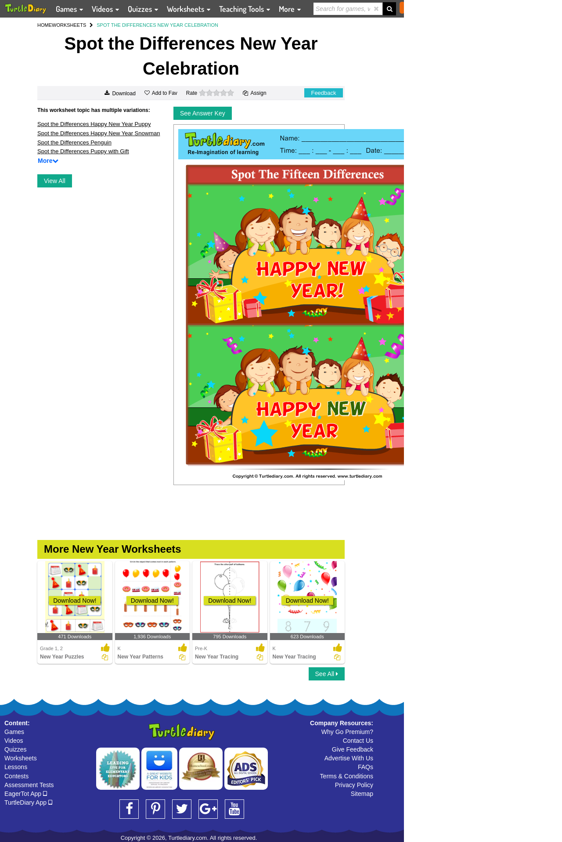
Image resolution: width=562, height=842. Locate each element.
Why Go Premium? (347, 731)
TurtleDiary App (28, 802)
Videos (13, 740)
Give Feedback (352, 749)
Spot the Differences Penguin (74, 142)
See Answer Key (202, 113)
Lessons (15, 766)
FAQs (365, 766)
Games (14, 731)
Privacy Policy (354, 784)
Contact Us (358, 740)
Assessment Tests (29, 784)
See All (326, 673)
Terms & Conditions (346, 776)
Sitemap (362, 793)
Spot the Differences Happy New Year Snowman (98, 133)
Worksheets (20, 758)
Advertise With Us (348, 758)
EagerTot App (25, 793)
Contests (16, 776)
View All (54, 180)
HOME (44, 25)
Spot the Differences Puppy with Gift (83, 151)
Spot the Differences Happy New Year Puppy (94, 124)
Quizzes (15, 749)
